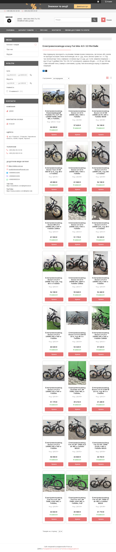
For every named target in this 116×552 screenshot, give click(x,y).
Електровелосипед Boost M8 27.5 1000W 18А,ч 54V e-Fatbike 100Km (53, 225)
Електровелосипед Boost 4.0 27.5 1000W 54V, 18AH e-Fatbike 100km (77, 280)
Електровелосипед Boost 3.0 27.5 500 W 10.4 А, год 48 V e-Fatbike (100, 390)
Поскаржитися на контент (51, 549)
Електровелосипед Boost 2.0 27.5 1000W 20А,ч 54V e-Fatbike (53, 335)
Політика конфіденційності (70, 549)
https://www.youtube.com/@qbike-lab (19, 191)
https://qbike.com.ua (16, 166)
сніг (81, 56)
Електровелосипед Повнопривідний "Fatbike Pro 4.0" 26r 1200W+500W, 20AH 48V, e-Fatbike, (53, 115)
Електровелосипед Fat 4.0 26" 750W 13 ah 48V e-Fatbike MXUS (100, 500)
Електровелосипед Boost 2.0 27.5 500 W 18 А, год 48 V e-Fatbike (77, 335)
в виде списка (111, 78)
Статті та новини (14, 36)
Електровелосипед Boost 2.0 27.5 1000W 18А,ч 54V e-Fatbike (77, 114)
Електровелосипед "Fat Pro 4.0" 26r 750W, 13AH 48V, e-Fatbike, (53, 500)
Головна (10, 30)
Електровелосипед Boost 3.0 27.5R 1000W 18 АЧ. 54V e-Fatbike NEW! (100, 114)
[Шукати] (94, 20)
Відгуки (9, 54)
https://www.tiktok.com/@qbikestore (19, 186)
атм (83, 59)
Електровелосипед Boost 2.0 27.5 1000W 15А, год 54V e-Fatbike (100, 170)
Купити (54, 134)
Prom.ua (69, 547)
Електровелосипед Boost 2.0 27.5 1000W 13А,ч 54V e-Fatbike (77, 225)
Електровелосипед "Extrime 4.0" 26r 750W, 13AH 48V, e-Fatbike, (77, 390)
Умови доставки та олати (77, 30)
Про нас (44, 30)
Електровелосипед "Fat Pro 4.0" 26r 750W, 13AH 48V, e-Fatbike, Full (77, 500)
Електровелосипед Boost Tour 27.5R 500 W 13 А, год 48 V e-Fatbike (53, 170)
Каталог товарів (26, 30)
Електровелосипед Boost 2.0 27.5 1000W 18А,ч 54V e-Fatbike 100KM (100, 335)
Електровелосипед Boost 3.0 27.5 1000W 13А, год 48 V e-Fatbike (100, 225)
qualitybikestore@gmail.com (19, 169)
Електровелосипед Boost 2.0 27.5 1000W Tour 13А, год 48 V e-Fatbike (53, 280)
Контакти (56, 30)
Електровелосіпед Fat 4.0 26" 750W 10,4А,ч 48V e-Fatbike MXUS (100, 445)
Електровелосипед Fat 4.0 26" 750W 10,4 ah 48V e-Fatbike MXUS (77, 445)
